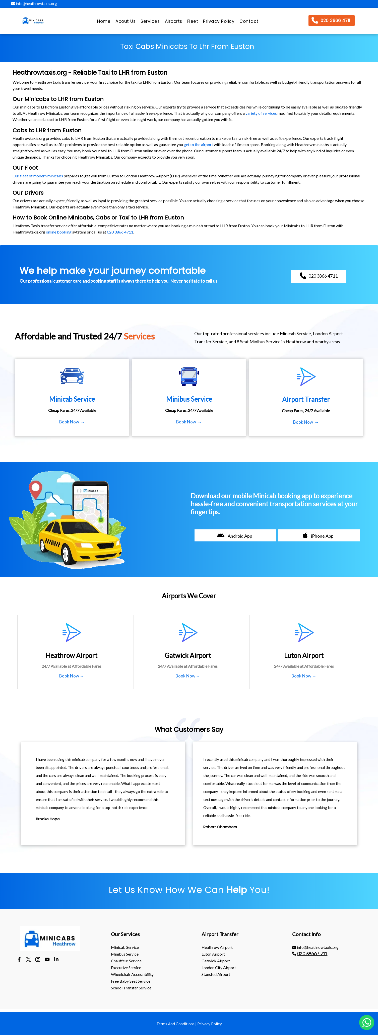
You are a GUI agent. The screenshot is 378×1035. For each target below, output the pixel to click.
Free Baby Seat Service (130, 981)
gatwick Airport (216, 960)
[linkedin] (56, 960)
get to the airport (198, 144)
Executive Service (126, 967)
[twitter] (28, 960)
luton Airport (213, 954)
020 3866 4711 (120, 231)
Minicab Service (125, 947)
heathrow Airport (217, 947)
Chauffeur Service (126, 960)
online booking (59, 231)
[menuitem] (104, 22)
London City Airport (219, 967)
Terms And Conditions (175, 1023)
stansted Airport (216, 974)
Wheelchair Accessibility (132, 974)
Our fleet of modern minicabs (38, 175)
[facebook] (19, 960)
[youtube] (47, 960)
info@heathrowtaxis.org (34, 3)
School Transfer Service (131, 987)
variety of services (261, 113)
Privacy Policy (209, 1023)
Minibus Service (125, 954)
